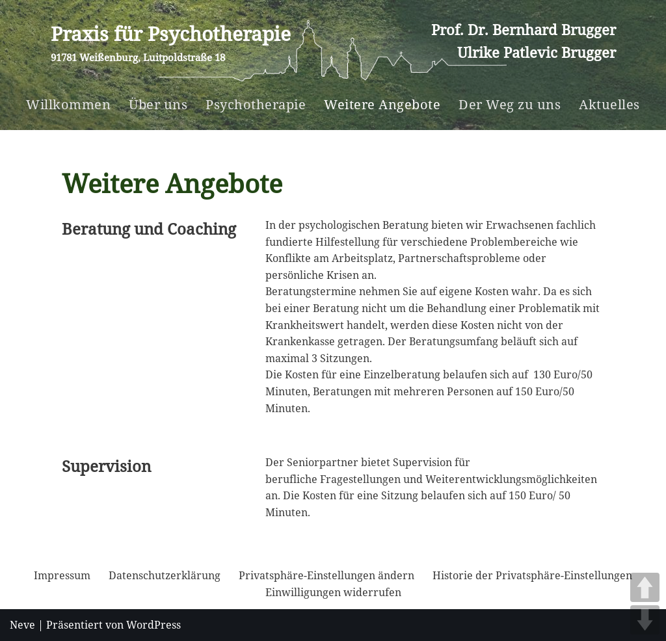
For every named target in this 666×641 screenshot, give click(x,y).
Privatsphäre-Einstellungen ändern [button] (326, 575)
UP (644, 587)
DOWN (644, 619)
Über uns (158, 104)
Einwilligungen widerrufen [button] (333, 592)
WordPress (153, 625)
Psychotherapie (256, 104)
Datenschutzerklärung (164, 575)
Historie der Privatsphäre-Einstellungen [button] (532, 575)
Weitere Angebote (382, 104)
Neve (22, 625)
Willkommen (68, 104)
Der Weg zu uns (510, 104)
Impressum (62, 575)
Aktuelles (609, 104)
